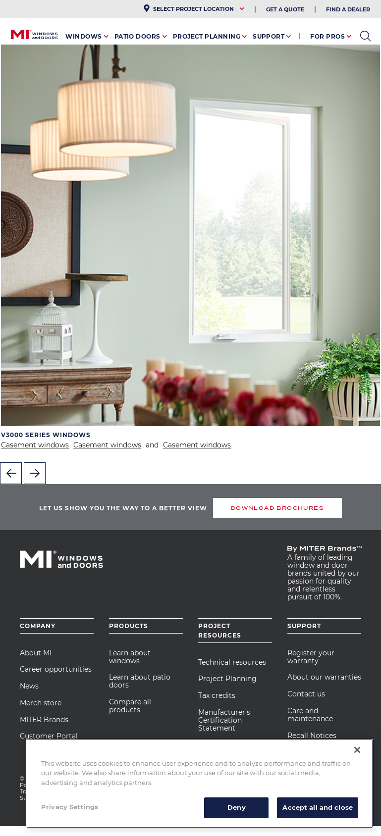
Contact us (306, 694)
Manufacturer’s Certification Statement (224, 720)
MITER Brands (44, 720)
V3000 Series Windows (46, 435)
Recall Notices (311, 735)
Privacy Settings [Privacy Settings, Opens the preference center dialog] (69, 807)
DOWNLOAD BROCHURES (277, 508)
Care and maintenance (310, 715)
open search (365, 36)
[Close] (357, 750)
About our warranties (324, 677)
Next (35, 473)
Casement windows (35, 445)
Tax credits (216, 695)
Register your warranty (310, 657)
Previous (11, 473)
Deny (236, 807)
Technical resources (232, 662)
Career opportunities (56, 669)
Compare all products (130, 706)
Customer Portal (49, 736)
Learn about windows (130, 657)
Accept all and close (317, 807)
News (29, 686)
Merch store (40, 703)
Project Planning (227, 679)
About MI (36, 653)
